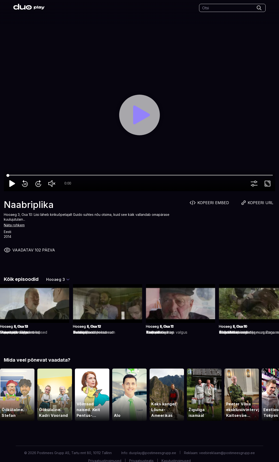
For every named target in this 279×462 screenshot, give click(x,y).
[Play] (139, 115)
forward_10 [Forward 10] (39, 183)
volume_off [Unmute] (53, 183)
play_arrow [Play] (12, 183)
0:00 (67, 183)
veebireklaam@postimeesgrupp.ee (227, 453)
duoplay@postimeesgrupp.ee (152, 453)
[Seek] (139, 175)
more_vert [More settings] (255, 183)
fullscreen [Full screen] (268, 183)
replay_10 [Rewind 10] (26, 183)
